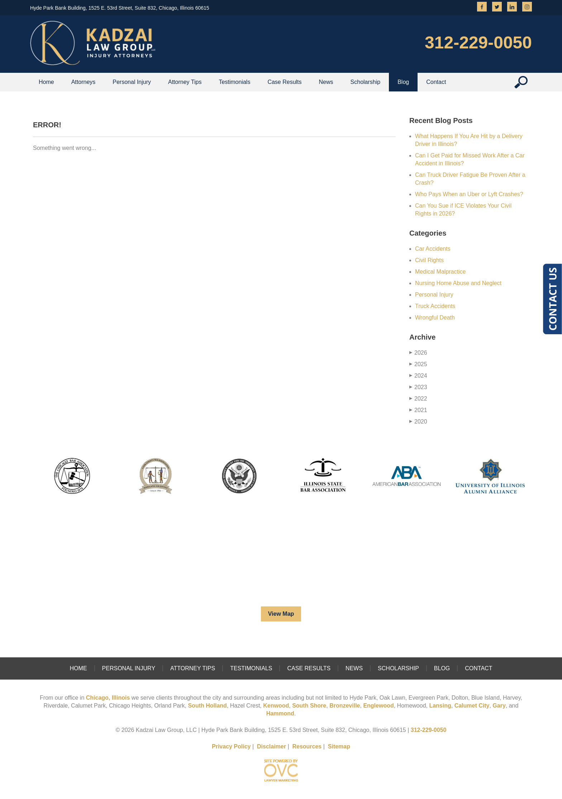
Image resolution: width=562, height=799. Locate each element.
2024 (418, 375)
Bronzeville (344, 706)
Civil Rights (429, 260)
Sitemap (339, 746)
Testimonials (234, 82)
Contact (436, 82)
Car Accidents (433, 249)
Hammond (280, 713)
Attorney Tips (184, 82)
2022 (418, 398)
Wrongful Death (435, 318)
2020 (418, 421)
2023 (418, 387)
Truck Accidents (435, 306)
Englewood (378, 706)
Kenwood (276, 706)
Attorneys (83, 82)
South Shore (309, 706)
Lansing (440, 706)
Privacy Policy (231, 746)
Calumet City (472, 706)
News (326, 82)
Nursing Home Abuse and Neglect (458, 283)
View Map (281, 614)
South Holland (207, 706)
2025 (418, 364)
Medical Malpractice (440, 272)
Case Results (284, 82)
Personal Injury (132, 82)
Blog (403, 82)
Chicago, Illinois (108, 698)
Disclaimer (271, 746)
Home (46, 82)
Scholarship (366, 82)
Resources (307, 746)
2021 (418, 410)
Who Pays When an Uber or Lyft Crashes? (469, 194)
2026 (418, 352)
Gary (498, 706)
